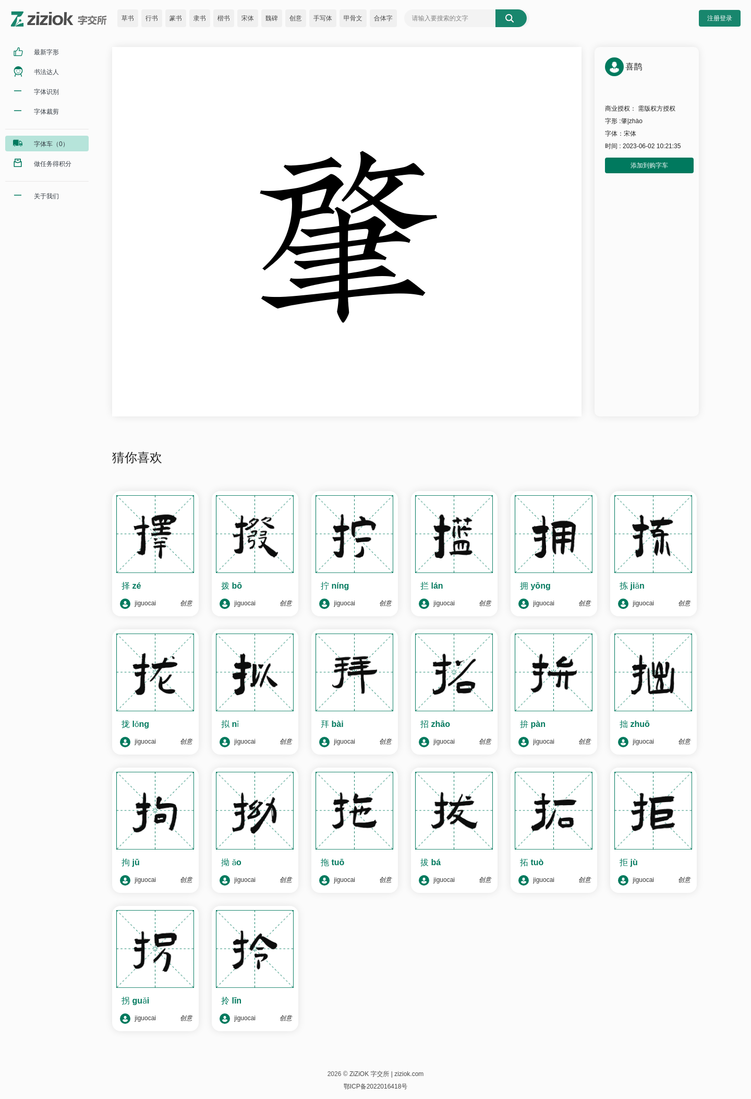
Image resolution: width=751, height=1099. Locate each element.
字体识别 (46, 91)
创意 (295, 18)
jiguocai (138, 604)
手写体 (322, 18)
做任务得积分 (52, 164)
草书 (128, 18)
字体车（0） (51, 144)
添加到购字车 (649, 165)
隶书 (199, 18)
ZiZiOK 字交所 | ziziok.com (386, 1074)
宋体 (247, 18)
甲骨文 (353, 18)
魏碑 (271, 18)
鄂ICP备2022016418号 (376, 1086)
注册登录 (719, 18)
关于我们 (46, 196)
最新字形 (46, 52)
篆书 (175, 18)
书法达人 (46, 72)
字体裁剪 (46, 111)
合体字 (383, 18)
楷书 (223, 18)
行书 (152, 18)
